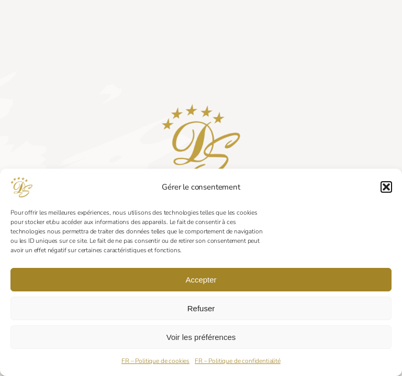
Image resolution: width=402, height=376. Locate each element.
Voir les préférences (201, 337)
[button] (386, 187)
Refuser (201, 308)
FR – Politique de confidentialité (238, 361)
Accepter (200, 279)
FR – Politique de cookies (155, 361)
